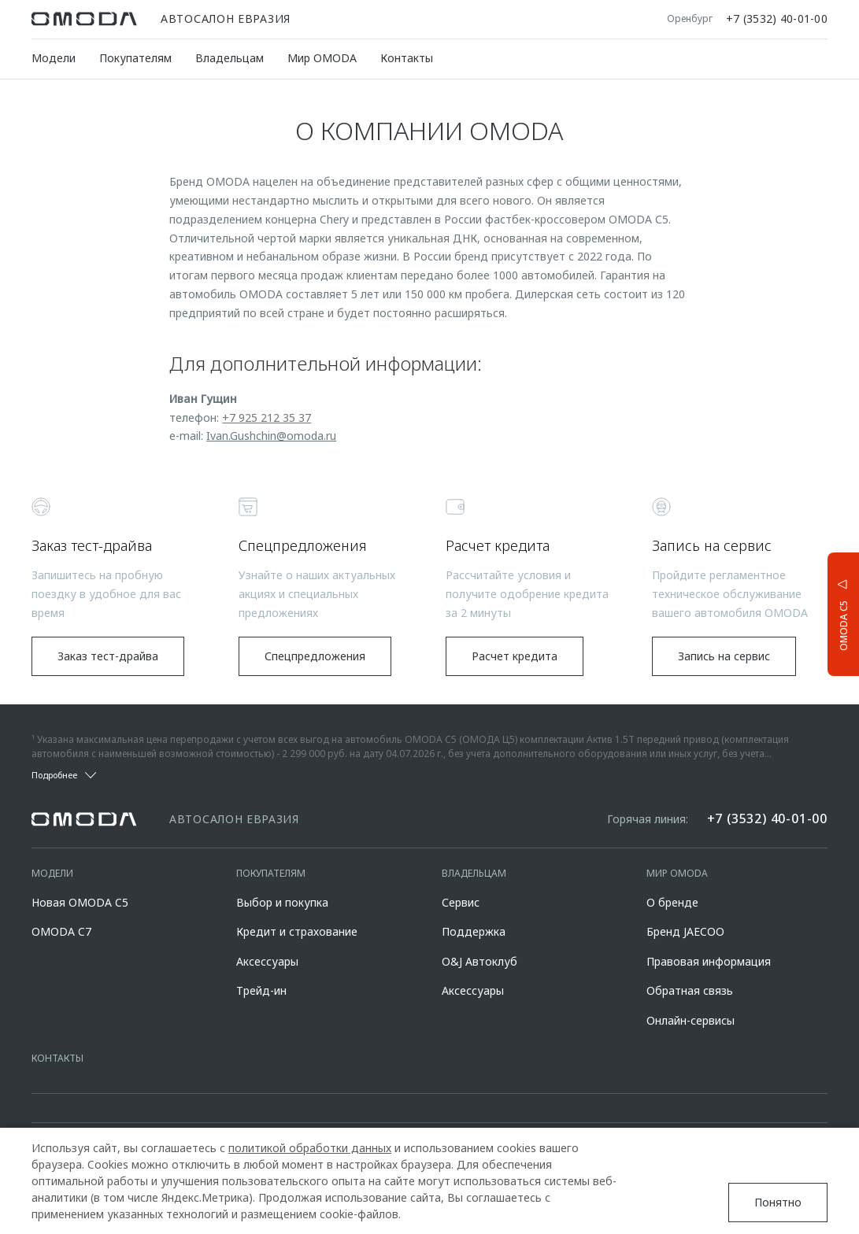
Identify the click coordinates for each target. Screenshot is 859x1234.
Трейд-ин (261, 990)
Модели (53, 57)
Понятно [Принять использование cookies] (778, 1202)
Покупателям (135, 57)
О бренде (672, 902)
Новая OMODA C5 (79, 902)
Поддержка (473, 931)
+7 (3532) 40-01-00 (777, 18)
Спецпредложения (315, 655)
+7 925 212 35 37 (266, 417)
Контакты (406, 57)
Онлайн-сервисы (690, 1020)
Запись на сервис (724, 655)
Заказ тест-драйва (107, 655)
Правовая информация (708, 961)
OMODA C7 (61, 931)
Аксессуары (267, 961)
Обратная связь (689, 990)
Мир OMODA (322, 57)
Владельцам (229, 57)
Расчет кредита (514, 655)
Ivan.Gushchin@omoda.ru (271, 435)
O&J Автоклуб (479, 961)
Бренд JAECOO (685, 931)
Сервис (460, 902)
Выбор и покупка (282, 902)
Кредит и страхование (296, 931)
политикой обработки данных (309, 1147)
